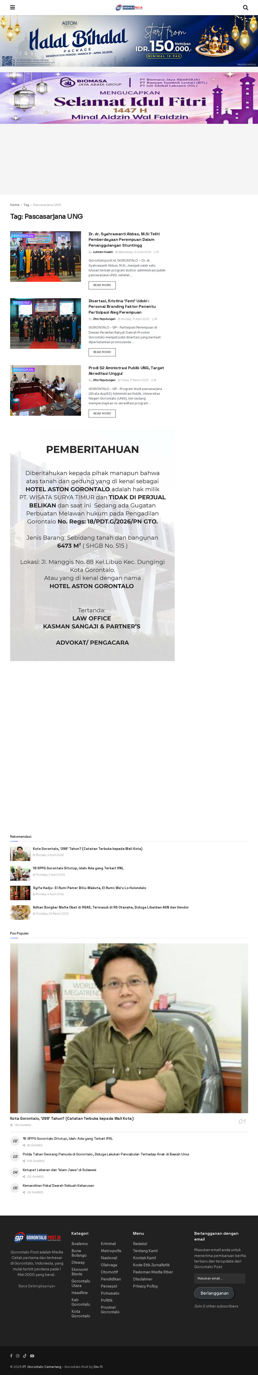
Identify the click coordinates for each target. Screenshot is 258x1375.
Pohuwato (110, 1293)
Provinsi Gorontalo (110, 1309)
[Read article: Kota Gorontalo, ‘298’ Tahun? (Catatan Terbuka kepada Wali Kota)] (20, 854)
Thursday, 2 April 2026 (49, 874)
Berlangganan (215, 1293)
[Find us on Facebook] (11, 1356)
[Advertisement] (129, 159)
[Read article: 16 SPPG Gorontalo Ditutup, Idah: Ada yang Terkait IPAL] (20, 873)
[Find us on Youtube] (32, 1356)
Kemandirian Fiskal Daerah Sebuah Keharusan (58, 1185)
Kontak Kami (144, 1258)
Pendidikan (23, 236)
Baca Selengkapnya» (36, 1286)
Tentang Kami (145, 1251)
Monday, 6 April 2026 (48, 855)
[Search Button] (245, 7)
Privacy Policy (145, 1286)
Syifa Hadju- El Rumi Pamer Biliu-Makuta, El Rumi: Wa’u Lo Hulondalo (89, 888)
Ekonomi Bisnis (79, 1271)
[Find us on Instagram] (17, 1356)
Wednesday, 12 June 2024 (133, 252)
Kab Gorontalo (80, 1302)
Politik (106, 1300)
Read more (104, 285)
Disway (78, 1262)
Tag (26, 205)
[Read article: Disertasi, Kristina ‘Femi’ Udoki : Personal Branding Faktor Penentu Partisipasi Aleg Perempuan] (45, 323)
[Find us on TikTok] (25, 1356)
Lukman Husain (103, 252)
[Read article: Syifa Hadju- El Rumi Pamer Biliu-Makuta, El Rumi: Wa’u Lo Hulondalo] (20, 893)
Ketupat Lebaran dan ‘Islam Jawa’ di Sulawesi (59, 1170)
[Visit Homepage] (129, 7)
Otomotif (109, 1272)
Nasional (109, 1258)
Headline (22, 303)
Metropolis (111, 1251)
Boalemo (79, 1244)
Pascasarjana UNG (47, 205)
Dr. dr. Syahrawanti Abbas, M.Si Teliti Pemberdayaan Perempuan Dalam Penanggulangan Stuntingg (124, 239)
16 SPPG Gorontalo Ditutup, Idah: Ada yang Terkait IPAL (79, 868)
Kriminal (108, 1244)
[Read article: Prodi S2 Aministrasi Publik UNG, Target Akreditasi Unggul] (45, 390)
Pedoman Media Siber (153, 1272)
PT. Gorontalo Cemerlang (42, 1367)
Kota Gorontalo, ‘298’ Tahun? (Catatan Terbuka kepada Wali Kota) (88, 849)
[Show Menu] (12, 7)
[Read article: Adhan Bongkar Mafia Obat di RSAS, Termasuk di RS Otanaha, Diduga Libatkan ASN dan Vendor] (20, 912)
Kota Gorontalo (80, 1313)
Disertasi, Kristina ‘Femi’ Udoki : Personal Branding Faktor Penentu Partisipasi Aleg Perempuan (122, 306)
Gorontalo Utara (80, 1283)
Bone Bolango (79, 1253)
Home (14, 205)
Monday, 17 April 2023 (133, 319)
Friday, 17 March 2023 (133, 380)
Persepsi (109, 1286)
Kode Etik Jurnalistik (151, 1265)
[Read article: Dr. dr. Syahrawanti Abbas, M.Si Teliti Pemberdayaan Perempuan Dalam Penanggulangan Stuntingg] (45, 256)
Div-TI (98, 1367)
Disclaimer (142, 1279)
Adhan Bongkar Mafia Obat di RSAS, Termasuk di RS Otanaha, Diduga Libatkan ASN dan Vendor (111, 907)
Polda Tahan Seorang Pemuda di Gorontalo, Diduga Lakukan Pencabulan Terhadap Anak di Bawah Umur (106, 1154)
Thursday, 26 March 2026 (51, 913)
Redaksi (140, 1244)
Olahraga (109, 1265)
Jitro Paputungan (104, 319)
